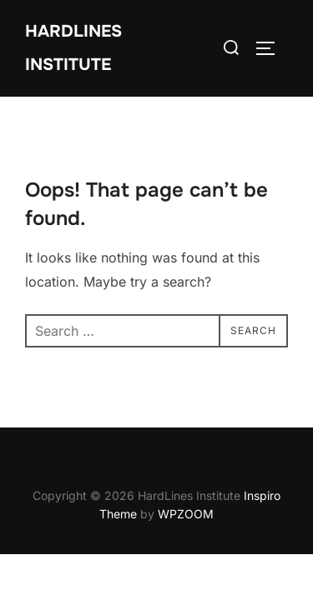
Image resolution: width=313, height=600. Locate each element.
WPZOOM (186, 514)
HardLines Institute (73, 48)
